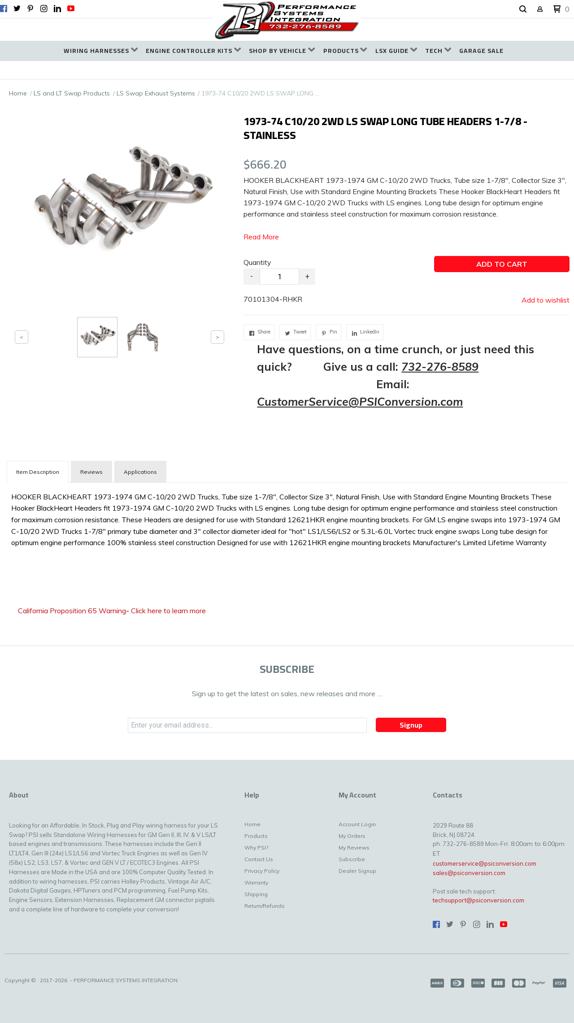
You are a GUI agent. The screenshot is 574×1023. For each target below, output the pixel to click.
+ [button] (307, 276)
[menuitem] (101, 51)
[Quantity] (279, 277)
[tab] (38, 472)
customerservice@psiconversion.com (484, 863)
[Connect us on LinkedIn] (57, 8)
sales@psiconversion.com (469, 872)
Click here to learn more (168, 610)
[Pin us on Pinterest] (30, 8)
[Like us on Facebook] (3, 8)
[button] (522, 9)
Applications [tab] (140, 471)
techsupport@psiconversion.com (478, 900)
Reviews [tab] (91, 471)
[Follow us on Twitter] (17, 8)
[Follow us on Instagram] (44, 8)
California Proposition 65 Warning (72, 610)
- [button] (251, 276)
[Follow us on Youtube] (70, 8)
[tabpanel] (287, 517)
